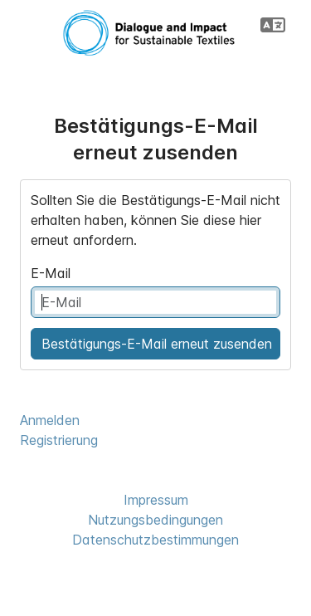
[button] (273, 25)
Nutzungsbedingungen (155, 519)
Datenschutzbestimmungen (155, 539)
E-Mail (50, 273)
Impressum (156, 499)
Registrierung (59, 440)
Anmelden (50, 420)
